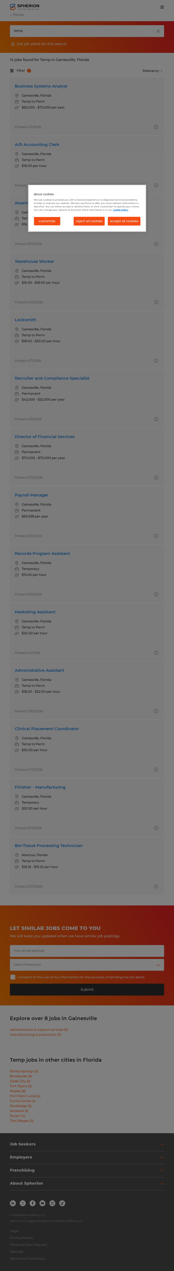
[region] (87, 208)
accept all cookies (124, 221)
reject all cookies (89, 221)
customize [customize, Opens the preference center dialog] (47, 221)
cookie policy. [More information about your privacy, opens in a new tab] (120, 210)
